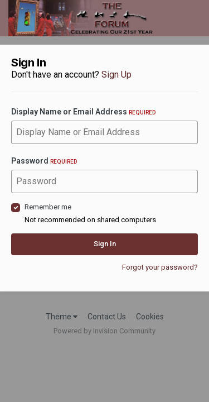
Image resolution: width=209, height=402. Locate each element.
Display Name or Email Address (83, 111)
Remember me (48, 207)
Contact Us (107, 316)
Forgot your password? (160, 267)
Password (44, 160)
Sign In (105, 244)
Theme (61, 316)
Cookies (150, 316)
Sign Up (116, 74)
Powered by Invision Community (104, 331)
